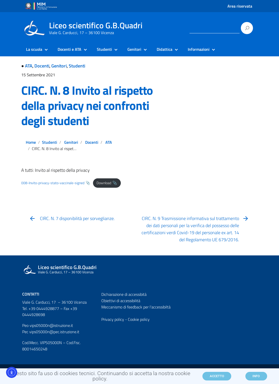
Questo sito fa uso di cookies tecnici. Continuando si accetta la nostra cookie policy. (100, 378)
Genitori (59, 65)
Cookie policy (139, 319)
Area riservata (239, 6)
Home (31, 142)
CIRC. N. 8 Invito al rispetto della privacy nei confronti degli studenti (87, 105)
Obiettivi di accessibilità (120, 301)
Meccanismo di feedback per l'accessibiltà (136, 307)
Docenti (41, 65)
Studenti (77, 65)
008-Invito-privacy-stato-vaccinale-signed (52, 183)
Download (104, 183)
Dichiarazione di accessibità (124, 294)
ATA (28, 65)
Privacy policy (112, 319)
